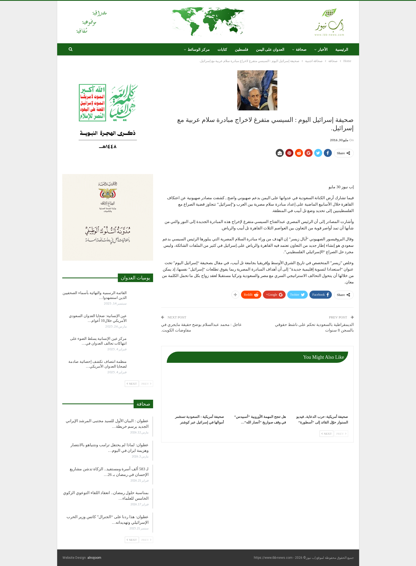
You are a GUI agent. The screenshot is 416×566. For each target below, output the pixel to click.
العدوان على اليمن (270, 50)
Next (326, 433)
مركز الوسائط (199, 50)
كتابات (222, 50)
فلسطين (241, 50)
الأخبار (323, 50)
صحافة (301, 50)
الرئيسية (341, 50)
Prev (341, 433)
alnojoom (94, 558)
